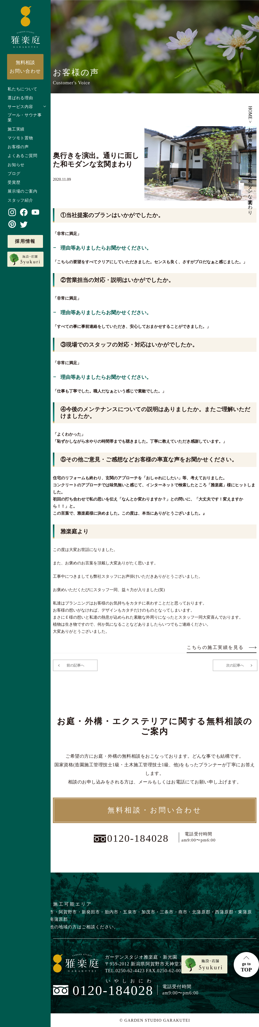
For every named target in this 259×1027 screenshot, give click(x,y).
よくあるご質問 (22, 155)
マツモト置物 (20, 138)
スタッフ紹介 (20, 200)
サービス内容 (20, 106)
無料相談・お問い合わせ (154, 810)
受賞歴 (14, 182)
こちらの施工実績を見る (221, 647)
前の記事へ (75, 665)
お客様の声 (18, 147)
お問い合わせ (25, 66)
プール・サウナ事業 (24, 117)
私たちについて (22, 89)
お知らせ (16, 165)
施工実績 (16, 129)
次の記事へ (235, 665)
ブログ (14, 173)
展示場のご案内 (22, 191)
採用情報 (25, 241)
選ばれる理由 (20, 98)
